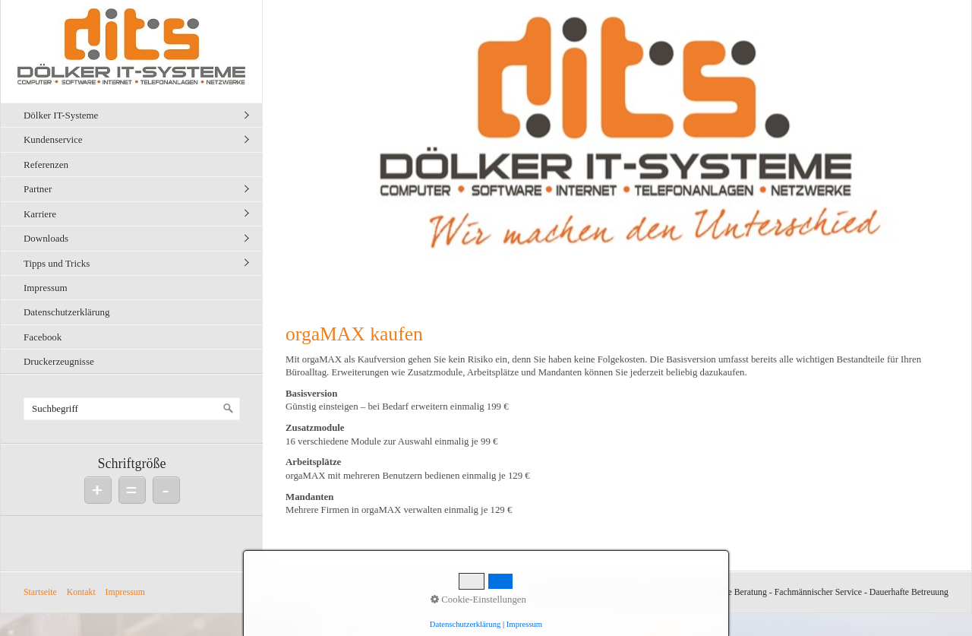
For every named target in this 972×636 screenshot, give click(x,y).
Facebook (43, 337)
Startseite (40, 592)
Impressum (46, 287)
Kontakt (81, 592)
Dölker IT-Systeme (61, 115)
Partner (38, 189)
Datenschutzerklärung (67, 312)
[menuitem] (136, 115)
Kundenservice (53, 139)
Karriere (40, 214)
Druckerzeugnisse (59, 361)
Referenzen (46, 164)
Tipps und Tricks (57, 263)
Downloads (46, 238)
